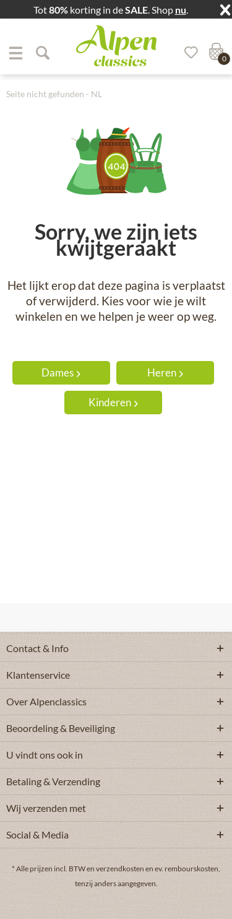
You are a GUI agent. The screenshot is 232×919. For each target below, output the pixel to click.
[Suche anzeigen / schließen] (42, 52)
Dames (60, 372)
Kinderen (113, 402)
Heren (165, 372)
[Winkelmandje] (214, 52)
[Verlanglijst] (186, 52)
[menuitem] (15, 52)
